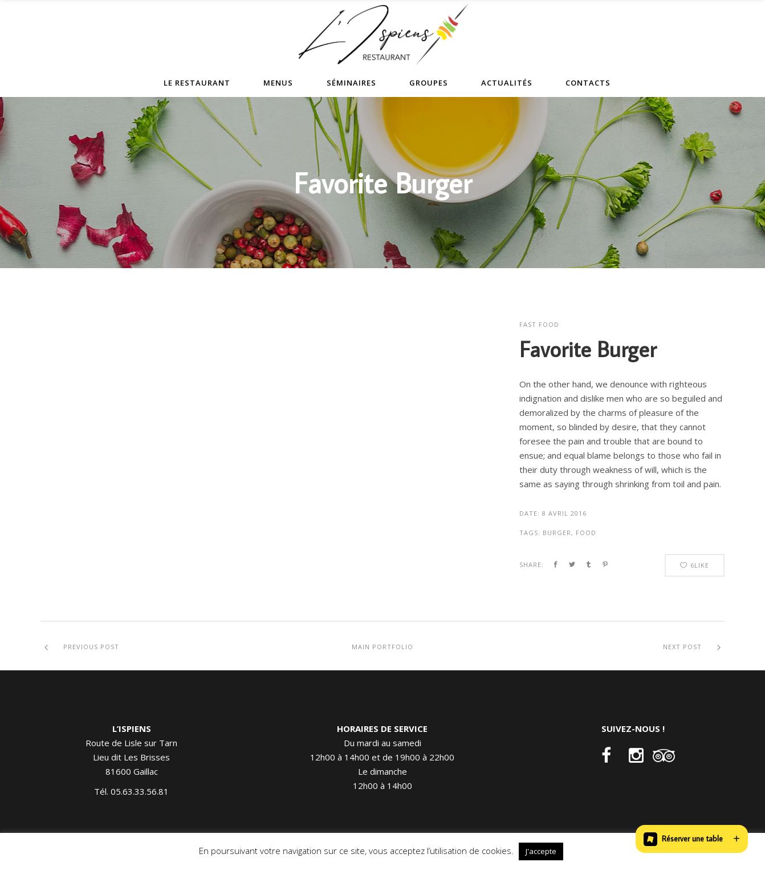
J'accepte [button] (541, 851)
